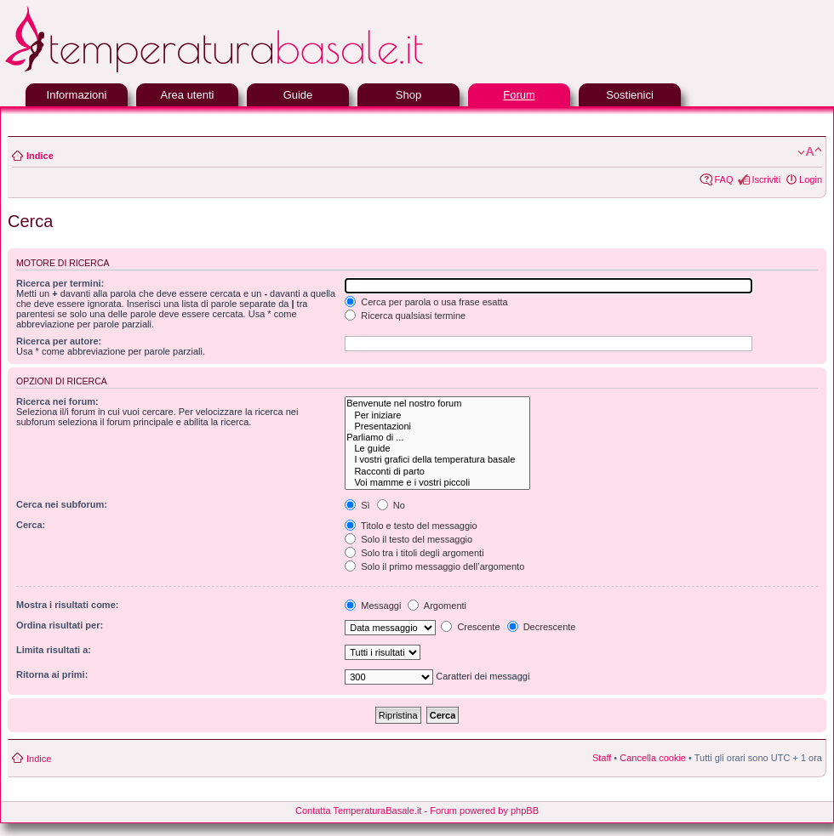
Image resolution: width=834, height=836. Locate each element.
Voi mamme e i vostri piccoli (437, 482)
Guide (298, 94)
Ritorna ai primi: (52, 674)
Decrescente (541, 627)
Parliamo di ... (437, 437)
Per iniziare (437, 415)
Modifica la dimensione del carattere (809, 152)
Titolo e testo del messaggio (411, 525)
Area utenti (187, 94)
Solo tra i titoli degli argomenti (414, 553)
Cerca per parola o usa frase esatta (426, 302)
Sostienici (630, 94)
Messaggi (373, 605)
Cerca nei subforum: (61, 504)
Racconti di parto (437, 471)
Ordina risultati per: (59, 625)
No (391, 505)
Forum (519, 94)
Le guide (437, 448)
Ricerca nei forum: (57, 401)
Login (810, 179)
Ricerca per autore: (58, 341)
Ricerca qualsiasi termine (405, 315)
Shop (408, 94)
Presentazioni (437, 426)
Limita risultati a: (53, 650)
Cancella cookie (653, 758)
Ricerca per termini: (60, 283)
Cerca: (30, 525)
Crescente (470, 627)
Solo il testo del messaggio (408, 539)
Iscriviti (765, 179)
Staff (601, 758)
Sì (357, 505)
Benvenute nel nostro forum (437, 403)
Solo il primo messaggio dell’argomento (434, 566)
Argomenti (437, 605)
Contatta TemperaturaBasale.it (358, 810)
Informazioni (77, 94)
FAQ (723, 179)
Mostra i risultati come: (67, 605)
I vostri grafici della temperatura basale (437, 459)
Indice (40, 156)
